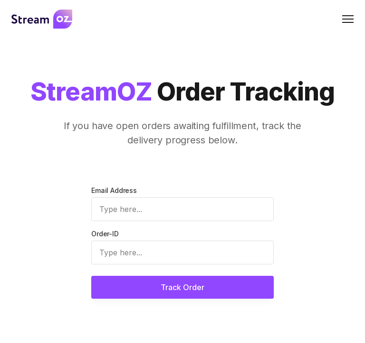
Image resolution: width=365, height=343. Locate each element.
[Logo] (41, 19)
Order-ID (105, 234)
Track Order (182, 287)
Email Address (114, 190)
